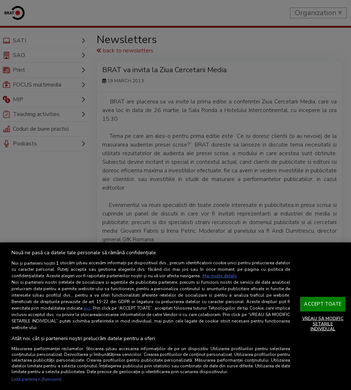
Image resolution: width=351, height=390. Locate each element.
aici (87, 308)
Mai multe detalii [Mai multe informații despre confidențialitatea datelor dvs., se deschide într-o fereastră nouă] (220, 276)
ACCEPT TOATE (322, 304)
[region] (175, 316)
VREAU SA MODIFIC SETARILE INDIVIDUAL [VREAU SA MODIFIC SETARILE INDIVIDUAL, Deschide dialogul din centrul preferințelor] (322, 324)
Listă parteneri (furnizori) (36, 379)
